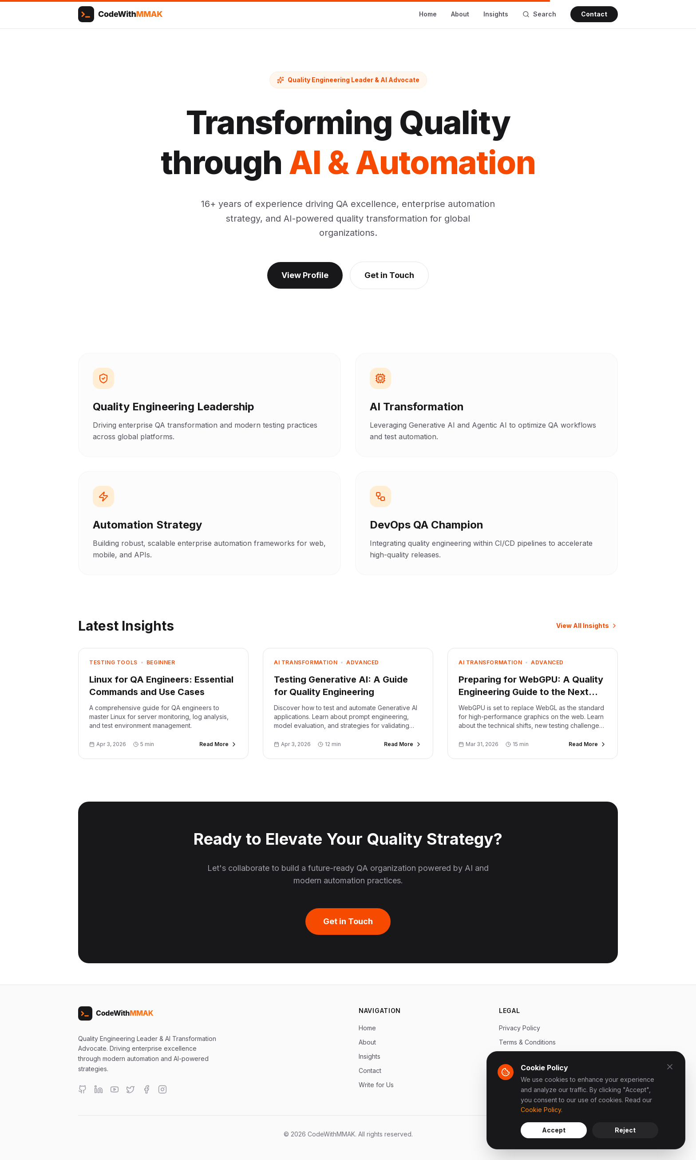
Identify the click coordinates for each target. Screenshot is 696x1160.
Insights (495, 14)
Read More (218, 744)
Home (428, 14)
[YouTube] (114, 1089)
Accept (554, 1130)
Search (539, 14)
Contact (594, 14)
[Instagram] (162, 1089)
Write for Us (376, 1084)
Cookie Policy (541, 1109)
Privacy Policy (519, 1028)
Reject (625, 1130)
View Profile (304, 275)
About (460, 14)
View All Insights (587, 625)
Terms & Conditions (527, 1042)
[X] (130, 1089)
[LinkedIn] (98, 1089)
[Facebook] (146, 1089)
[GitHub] (82, 1089)
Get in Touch (389, 275)
